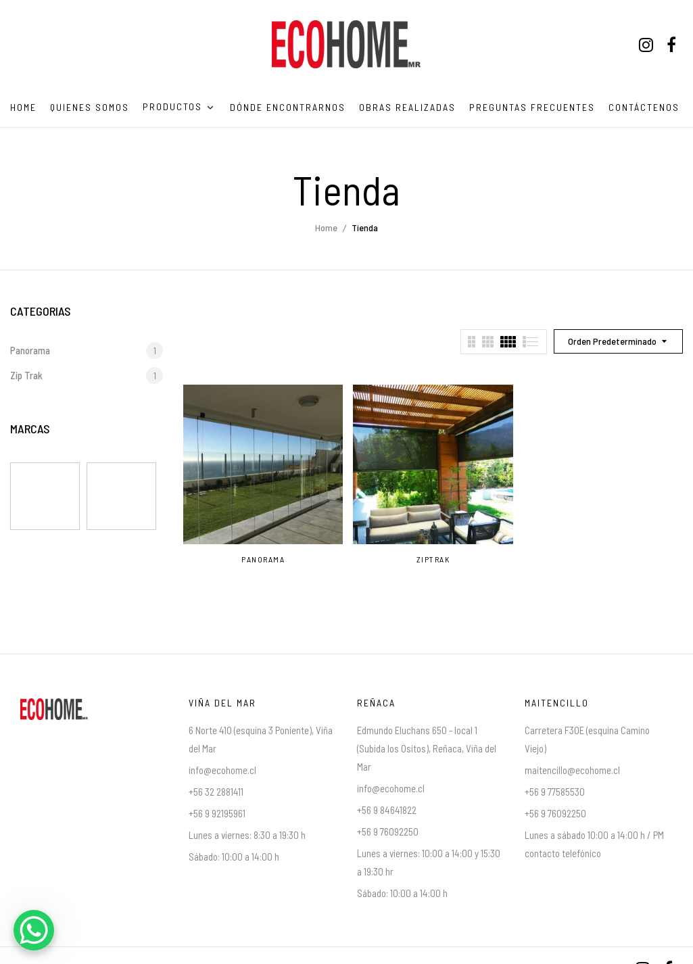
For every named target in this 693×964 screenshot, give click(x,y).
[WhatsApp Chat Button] (34, 930)
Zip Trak (26, 375)
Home (326, 227)
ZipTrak (433, 559)
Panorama (30, 350)
